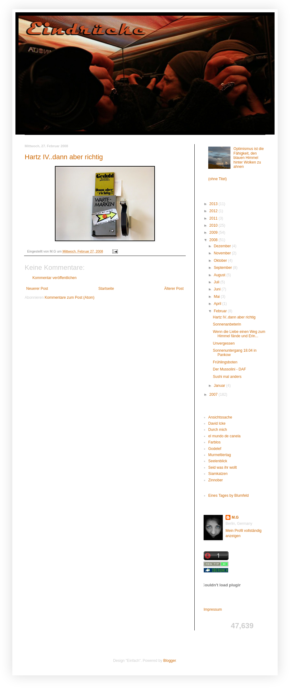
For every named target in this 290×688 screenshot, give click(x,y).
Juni (218, 289)
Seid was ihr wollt (222, 467)
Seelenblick (217, 461)
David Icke (217, 423)
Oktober (221, 260)
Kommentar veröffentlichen (54, 278)
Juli (217, 282)
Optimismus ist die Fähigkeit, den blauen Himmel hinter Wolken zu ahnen (249, 158)
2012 (214, 211)
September (223, 267)
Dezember (223, 246)
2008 (214, 240)
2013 (214, 204)
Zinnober (215, 480)
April (218, 304)
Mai (217, 296)
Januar (220, 385)
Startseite (106, 288)
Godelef (214, 449)
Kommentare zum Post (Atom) (69, 297)
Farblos (214, 442)
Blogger (169, 660)
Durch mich (217, 429)
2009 (214, 232)
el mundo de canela (224, 436)
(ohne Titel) (217, 179)
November (223, 253)
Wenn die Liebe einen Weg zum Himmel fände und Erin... (239, 334)
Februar (221, 311)
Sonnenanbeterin (227, 324)
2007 (214, 394)
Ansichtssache (220, 417)
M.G (235, 517)
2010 (214, 225)
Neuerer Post (37, 288)
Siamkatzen (218, 473)
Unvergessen (224, 343)
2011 (214, 218)
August (220, 275)
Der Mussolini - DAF (229, 369)
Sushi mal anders (227, 376)
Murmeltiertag (219, 455)
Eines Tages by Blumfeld (228, 495)
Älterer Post (174, 288)
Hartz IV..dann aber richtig (64, 157)
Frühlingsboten (225, 362)
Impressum (213, 609)
